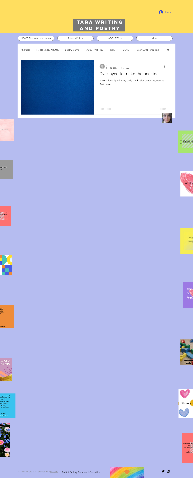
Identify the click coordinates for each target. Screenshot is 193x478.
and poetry (100, 28)
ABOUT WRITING (95, 50)
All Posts (25, 50)
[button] (168, 50)
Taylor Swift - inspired (147, 50)
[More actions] (166, 66)
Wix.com (54, 471)
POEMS (125, 50)
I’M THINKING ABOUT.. (47, 50)
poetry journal (72, 50)
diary (112, 50)
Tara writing (100, 22)
